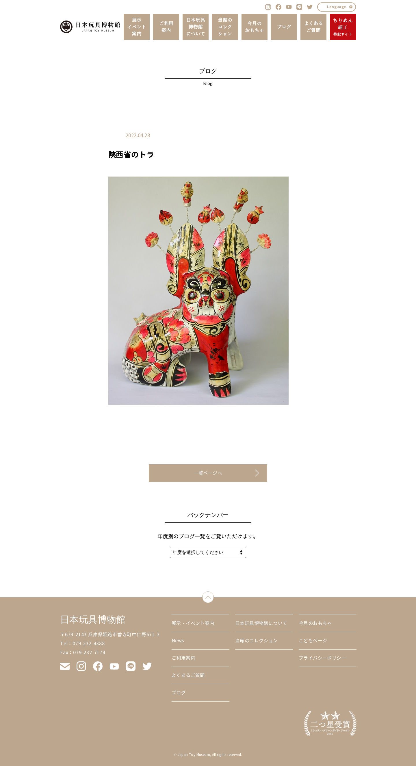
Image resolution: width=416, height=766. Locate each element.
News (178, 640)
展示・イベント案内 (193, 623)
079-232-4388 (89, 643)
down (213, 596)
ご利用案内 (166, 27)
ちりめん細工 (343, 27)
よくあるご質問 (313, 27)
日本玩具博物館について (195, 27)
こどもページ (313, 640)
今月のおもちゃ (254, 27)
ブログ (284, 27)
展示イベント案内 (136, 27)
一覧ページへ (208, 473)
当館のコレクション (225, 27)
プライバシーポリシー (322, 658)
